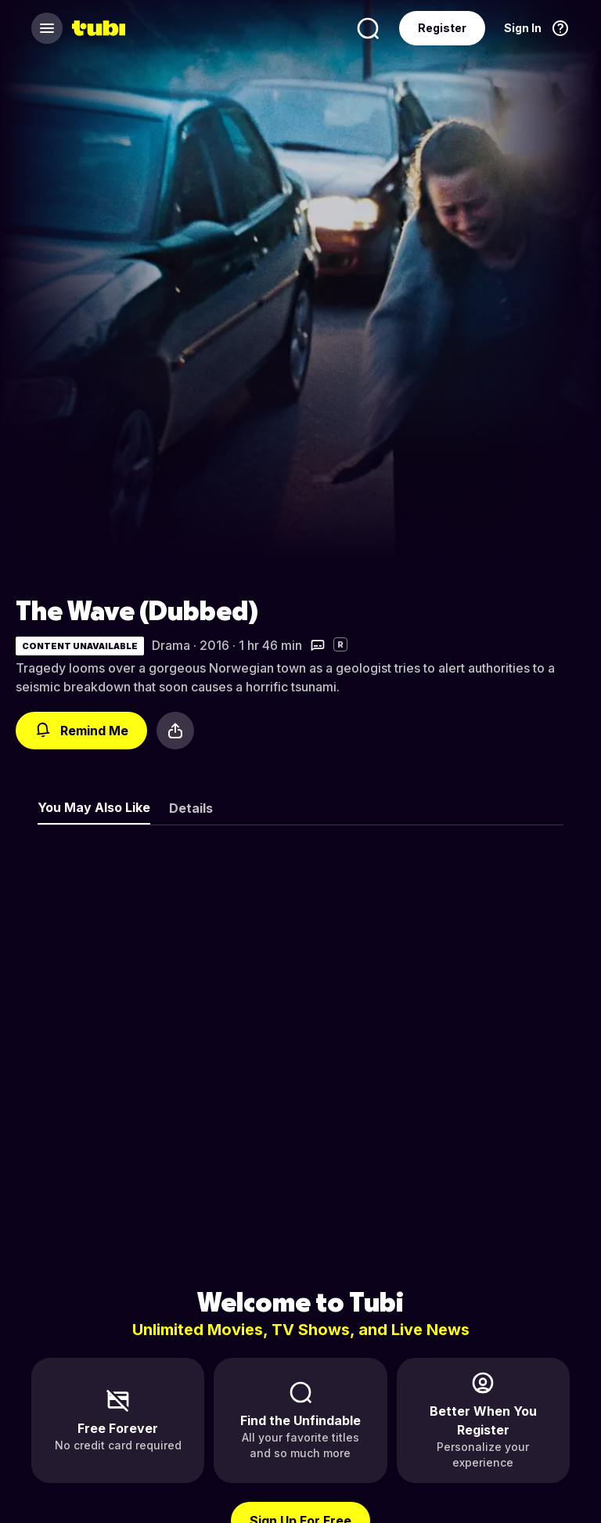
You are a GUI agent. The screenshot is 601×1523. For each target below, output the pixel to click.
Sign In (523, 27)
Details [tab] (191, 808)
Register (442, 27)
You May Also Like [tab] (94, 807)
